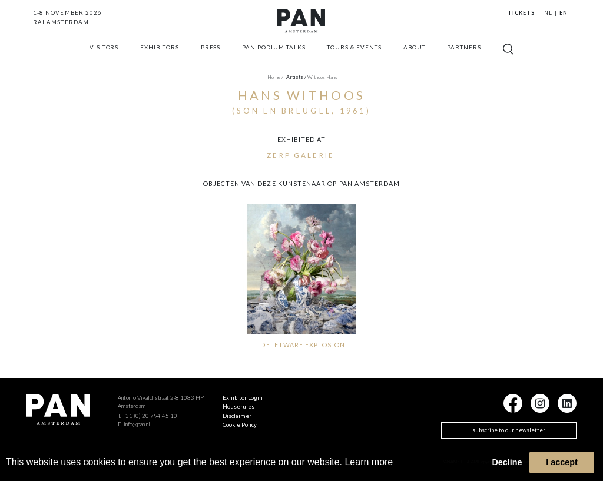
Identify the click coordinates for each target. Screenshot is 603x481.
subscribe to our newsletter (508, 430)
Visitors (104, 55)
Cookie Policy (240, 425)
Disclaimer (237, 416)
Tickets (521, 12)
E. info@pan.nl (134, 424)
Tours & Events (354, 55)
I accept (562, 462)
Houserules (238, 406)
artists (296, 77)
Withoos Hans (322, 77)
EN (563, 12)
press (211, 55)
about (414, 55)
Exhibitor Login (243, 397)
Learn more (368, 462)
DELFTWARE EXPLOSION (302, 345)
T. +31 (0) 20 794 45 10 (147, 416)
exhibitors (159, 55)
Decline (507, 462)
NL (548, 12)
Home (275, 77)
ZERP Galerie (300, 155)
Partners (464, 55)
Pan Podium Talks (273, 55)
